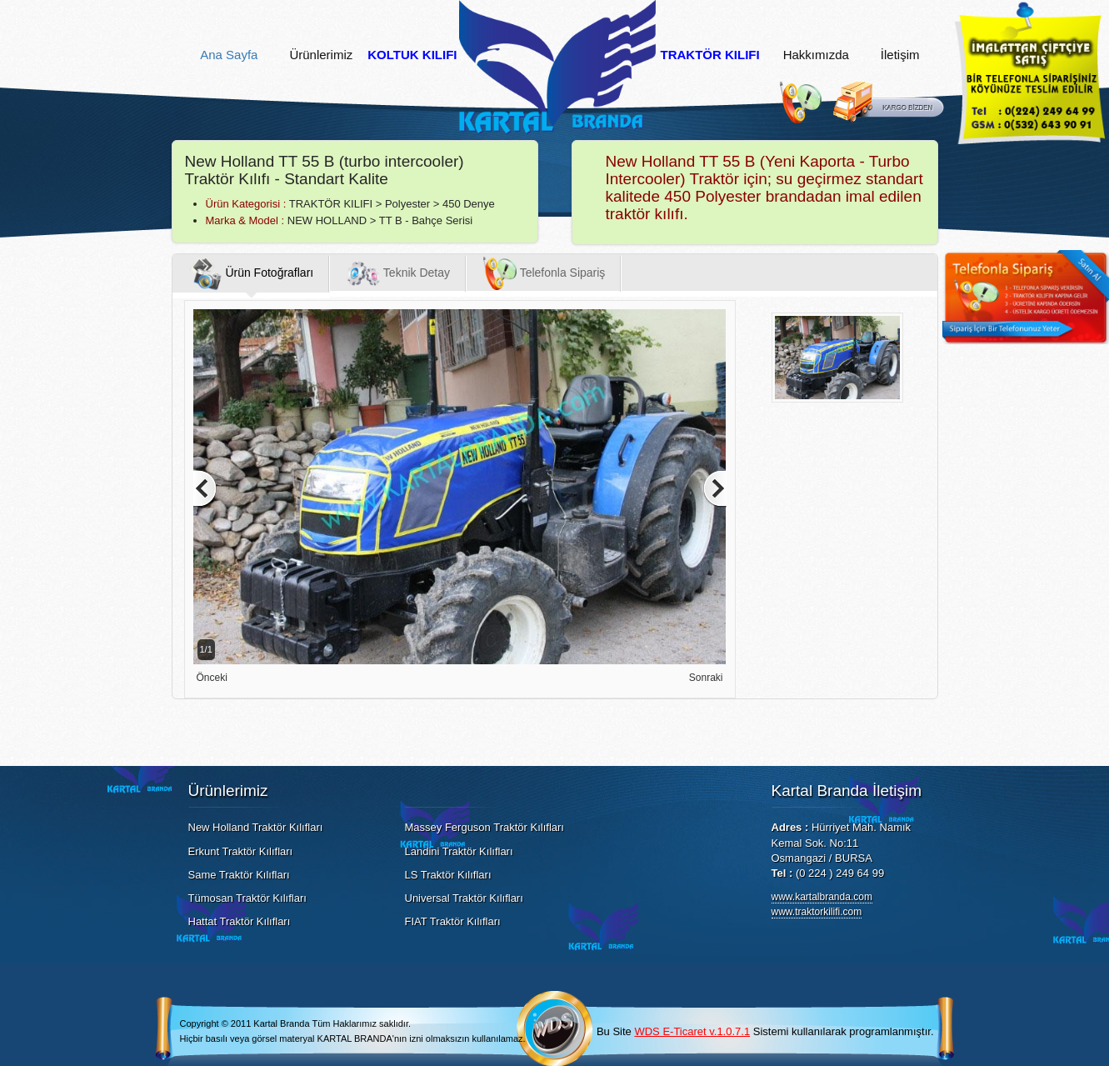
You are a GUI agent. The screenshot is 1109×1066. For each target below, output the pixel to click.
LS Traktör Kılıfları (448, 874)
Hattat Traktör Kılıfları (239, 921)
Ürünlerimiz (320, 55)
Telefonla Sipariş (544, 273)
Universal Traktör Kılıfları (464, 898)
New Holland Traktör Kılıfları (255, 827)
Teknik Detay (398, 273)
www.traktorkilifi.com (817, 912)
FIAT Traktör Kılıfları (453, 921)
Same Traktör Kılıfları (239, 874)
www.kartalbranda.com (822, 897)
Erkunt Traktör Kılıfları (240, 851)
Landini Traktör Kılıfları (459, 851)
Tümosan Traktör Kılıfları (247, 898)
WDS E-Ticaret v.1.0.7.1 (692, 1031)
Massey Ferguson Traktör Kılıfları (484, 827)
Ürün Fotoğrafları (251, 273)
